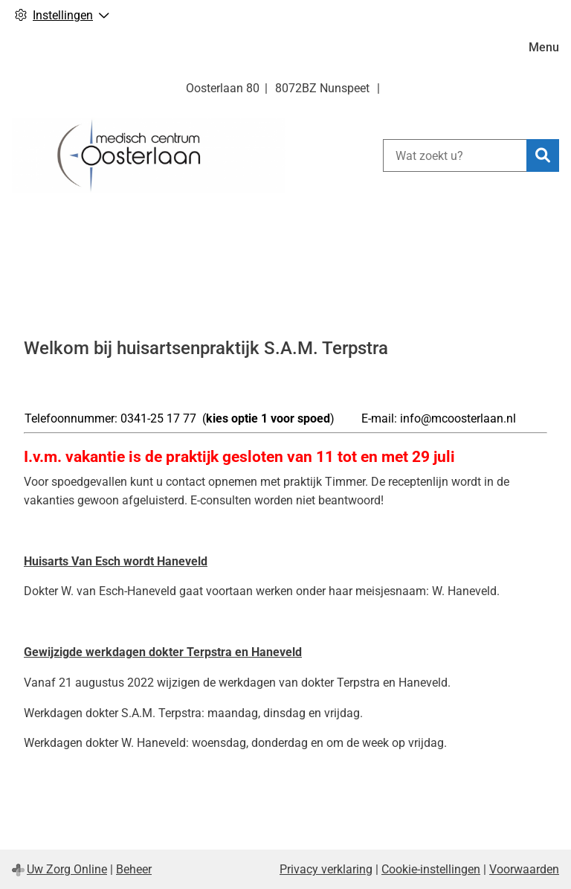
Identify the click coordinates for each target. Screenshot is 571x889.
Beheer (134, 869)
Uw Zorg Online (67, 869)
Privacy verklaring (326, 869)
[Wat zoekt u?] (454, 155)
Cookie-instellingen (430, 869)
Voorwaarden (524, 869)
